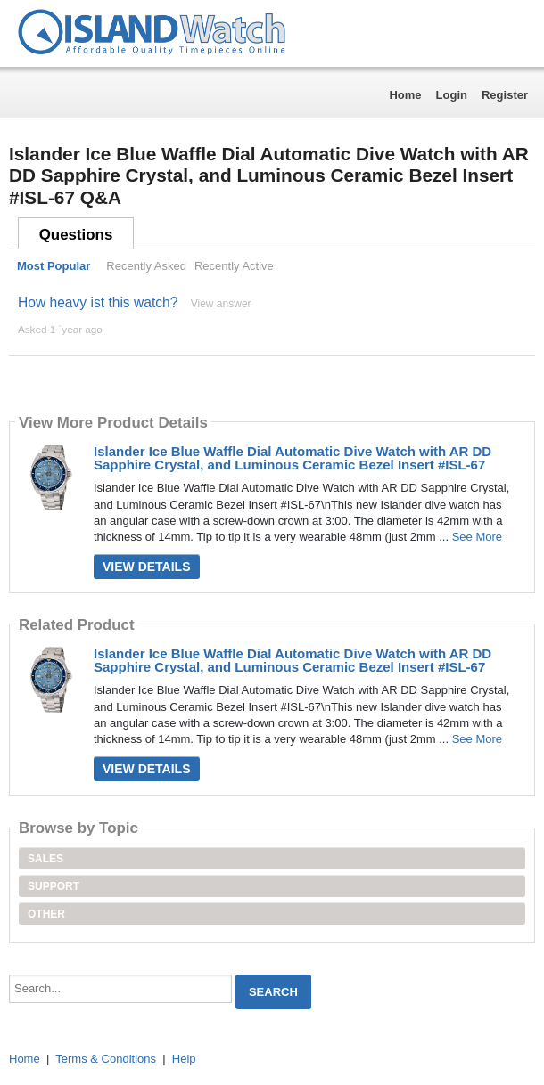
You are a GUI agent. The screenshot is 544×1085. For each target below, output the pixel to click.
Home (405, 95)
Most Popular (53, 266)
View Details (147, 566)
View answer (221, 304)
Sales (45, 858)
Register (505, 95)
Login (451, 95)
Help (184, 1058)
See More (477, 536)
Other (46, 914)
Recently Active (234, 266)
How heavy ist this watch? (97, 302)
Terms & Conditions (105, 1058)
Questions (76, 234)
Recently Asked (146, 266)
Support (53, 886)
